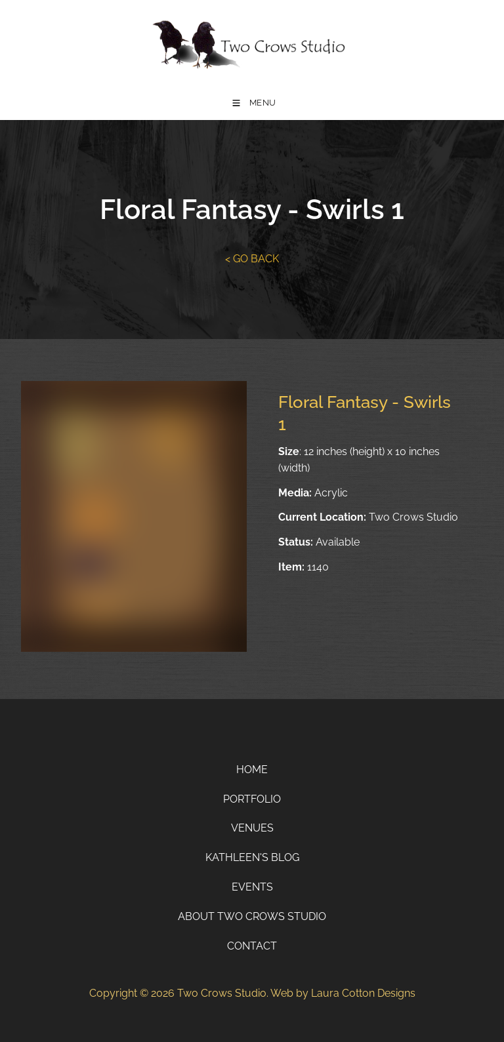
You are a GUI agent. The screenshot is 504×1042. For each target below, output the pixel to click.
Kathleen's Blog (252, 857)
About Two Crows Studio (252, 916)
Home (252, 769)
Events (252, 887)
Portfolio (252, 799)
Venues (252, 828)
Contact (252, 946)
